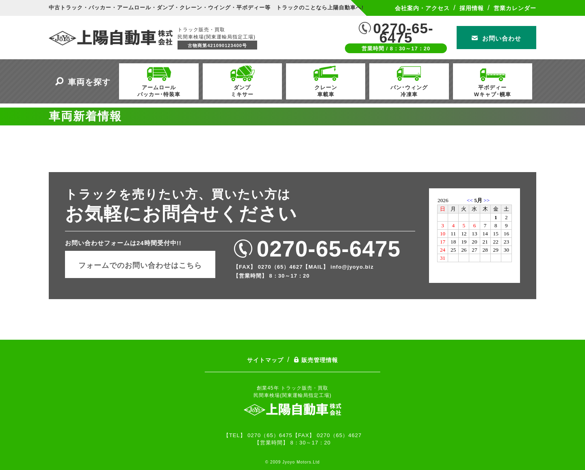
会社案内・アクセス (422, 8)
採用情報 (471, 8)
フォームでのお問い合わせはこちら (140, 265)
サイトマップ (265, 360)
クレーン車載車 (326, 80)
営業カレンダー (515, 8)
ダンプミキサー (242, 80)
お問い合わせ (496, 38)
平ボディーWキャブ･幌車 (492, 80)
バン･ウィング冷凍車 (409, 80)
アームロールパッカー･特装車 (158, 80)
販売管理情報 (315, 360)
